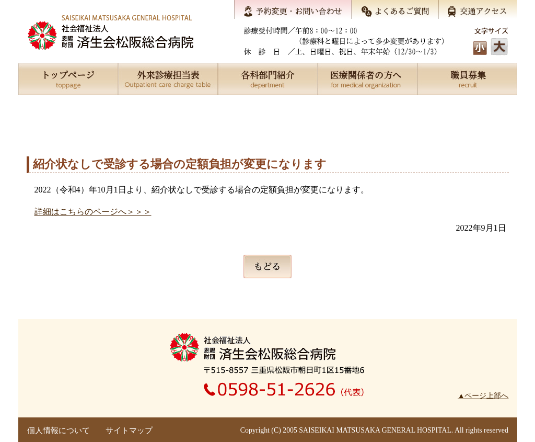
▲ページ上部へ (483, 396)
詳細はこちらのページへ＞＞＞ (93, 211)
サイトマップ (129, 430)
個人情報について (58, 430)
